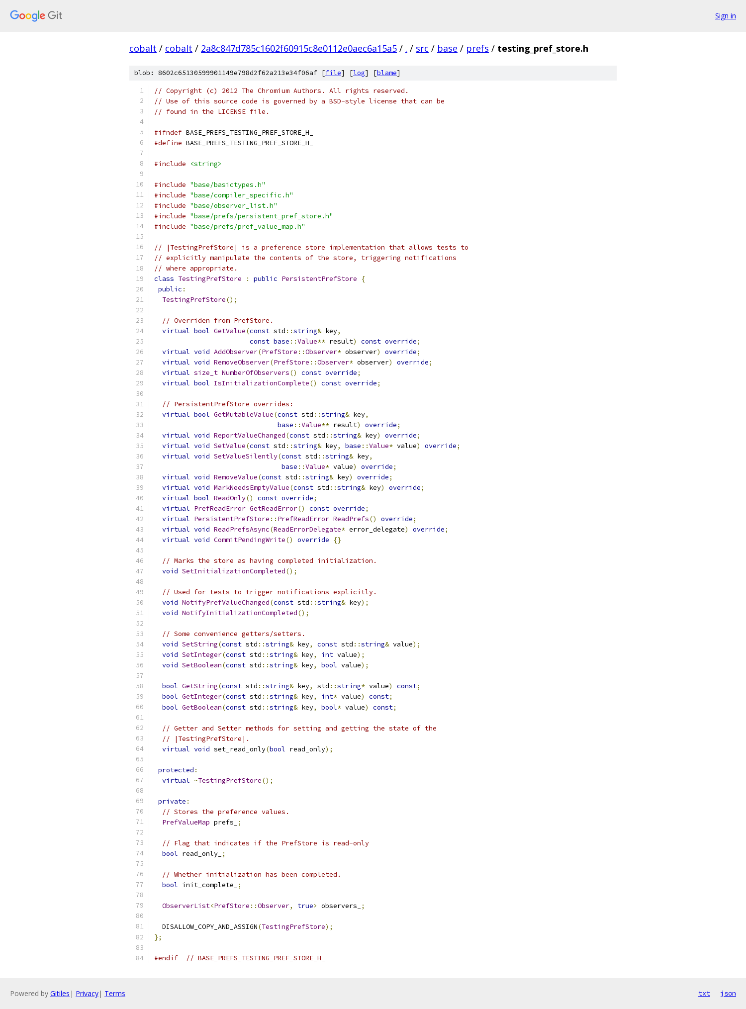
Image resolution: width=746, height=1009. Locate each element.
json (728, 993)
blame (387, 73)
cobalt (143, 48)
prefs (477, 48)
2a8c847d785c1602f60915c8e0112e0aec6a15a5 (299, 48)
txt (704, 993)
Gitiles (60, 993)
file (333, 73)
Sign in (725, 15)
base (447, 48)
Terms (114, 993)
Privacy (87, 993)
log (359, 73)
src (422, 48)
